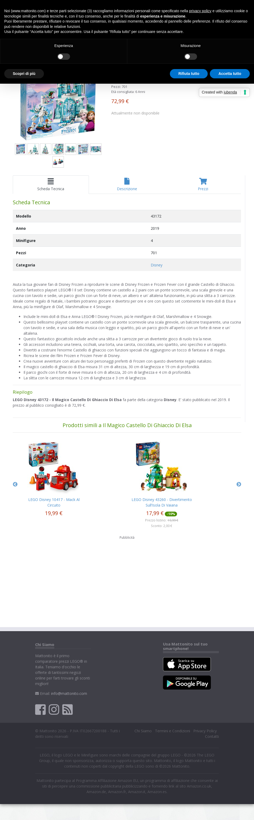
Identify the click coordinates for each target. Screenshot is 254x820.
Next (238, 484)
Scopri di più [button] (24, 73)
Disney (156, 264)
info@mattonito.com (69, 693)
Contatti (212, 736)
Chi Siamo (143, 730)
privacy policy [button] (200, 11)
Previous (15, 484)
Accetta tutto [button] (229, 73)
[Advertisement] (127, 581)
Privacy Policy (205, 730)
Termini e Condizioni (172, 730)
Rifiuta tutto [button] (188, 73)
